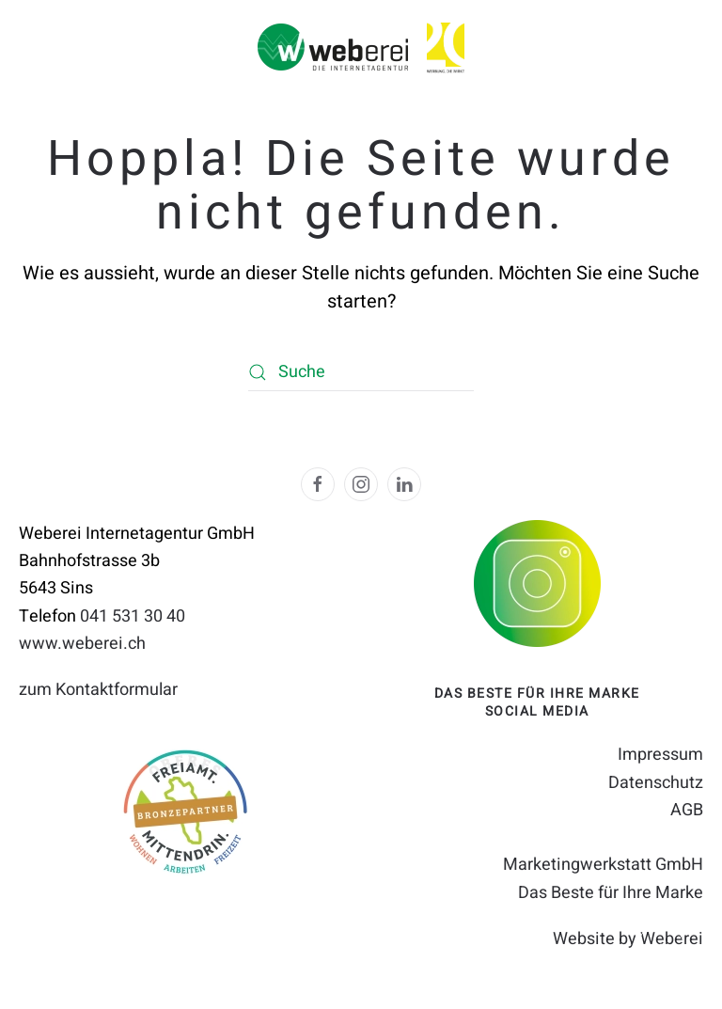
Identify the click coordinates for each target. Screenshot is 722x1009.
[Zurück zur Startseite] (333, 47)
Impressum (660, 754)
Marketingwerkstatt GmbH (603, 864)
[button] (661, 947)
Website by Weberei (628, 939)
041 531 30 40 (132, 616)
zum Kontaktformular (98, 689)
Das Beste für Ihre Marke (610, 893)
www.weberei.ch (82, 643)
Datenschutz (655, 783)
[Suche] (361, 372)
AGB (686, 810)
